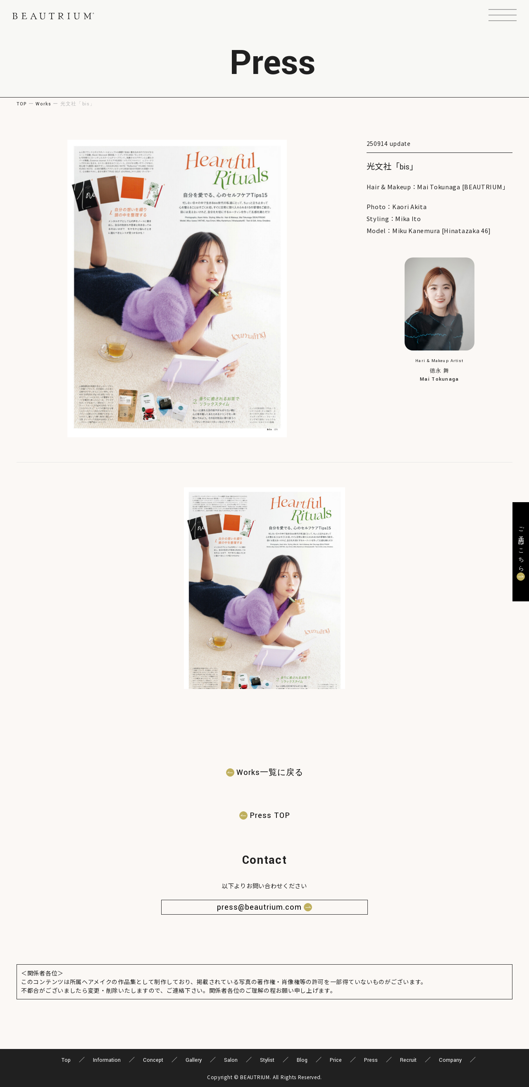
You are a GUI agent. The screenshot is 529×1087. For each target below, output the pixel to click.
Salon (231, 1060)
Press (371, 1060)
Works (43, 104)
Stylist (267, 1060)
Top (66, 1060)
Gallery (194, 1060)
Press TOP (270, 815)
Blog (302, 1060)
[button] (502, 16)
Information (107, 1060)
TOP (22, 104)
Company (450, 1060)
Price (336, 1060)
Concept (153, 1060)
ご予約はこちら (520, 546)
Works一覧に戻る (269, 772)
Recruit (408, 1060)
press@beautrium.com (259, 907)
